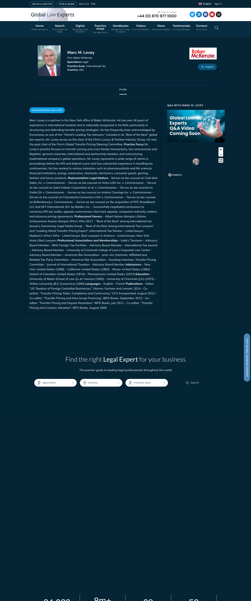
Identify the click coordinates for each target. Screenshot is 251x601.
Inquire (207, 66)
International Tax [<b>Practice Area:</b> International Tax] (86, 66)
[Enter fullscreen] (221, 160)
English (204, 4)
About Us (84, 3)
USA (75, 69)
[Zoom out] (221, 154)
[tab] (47, 110)
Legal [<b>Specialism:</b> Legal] (77, 62)
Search (192, 383)
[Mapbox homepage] (175, 175)
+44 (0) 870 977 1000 (156, 16)
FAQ (93, 3)
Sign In (218, 3)
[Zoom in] (221, 149)
